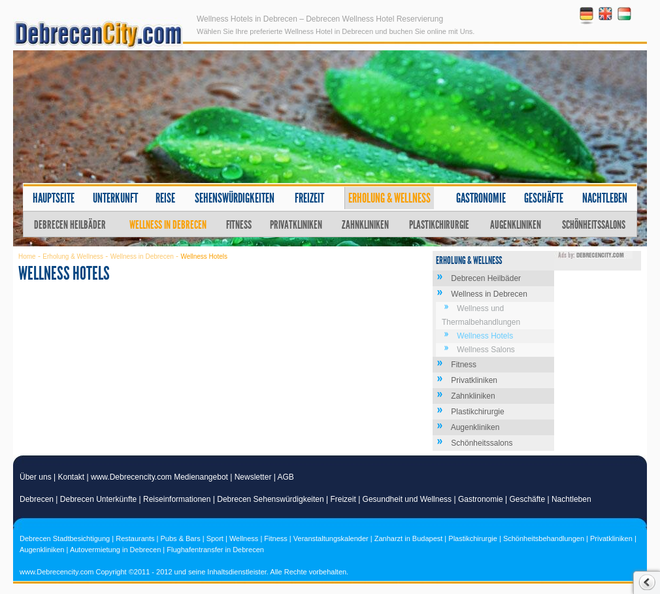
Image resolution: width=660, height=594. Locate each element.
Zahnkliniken (365, 225)
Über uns (36, 477)
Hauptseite (53, 198)
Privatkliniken (296, 225)
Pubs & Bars (181, 538)
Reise (165, 198)
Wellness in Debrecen (167, 225)
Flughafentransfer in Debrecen (215, 549)
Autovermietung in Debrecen (115, 549)
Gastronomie (481, 198)
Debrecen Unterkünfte (98, 499)
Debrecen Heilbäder (70, 225)
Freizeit (309, 198)
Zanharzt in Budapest (408, 538)
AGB (286, 477)
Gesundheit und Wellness (407, 499)
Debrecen (37, 499)
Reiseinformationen (176, 499)
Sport (214, 538)
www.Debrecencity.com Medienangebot (159, 477)
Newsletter (253, 477)
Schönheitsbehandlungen (543, 538)
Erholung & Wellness (389, 198)
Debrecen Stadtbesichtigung (65, 538)
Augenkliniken (515, 225)
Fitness (239, 225)
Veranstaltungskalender (331, 538)
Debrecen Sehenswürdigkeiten (270, 499)
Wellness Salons (486, 349)
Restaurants (135, 538)
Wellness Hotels (485, 335)
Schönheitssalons (593, 225)
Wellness (243, 538)
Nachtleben (604, 198)
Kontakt (71, 477)
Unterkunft (115, 198)
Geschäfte (543, 198)
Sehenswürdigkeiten (234, 198)
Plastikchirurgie (439, 225)
